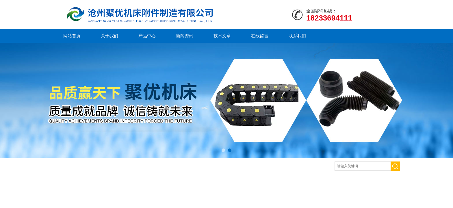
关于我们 (109, 35)
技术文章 (222, 35)
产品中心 (147, 35)
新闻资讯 (184, 35)
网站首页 (72, 35)
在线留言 (259, 35)
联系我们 (297, 35)
